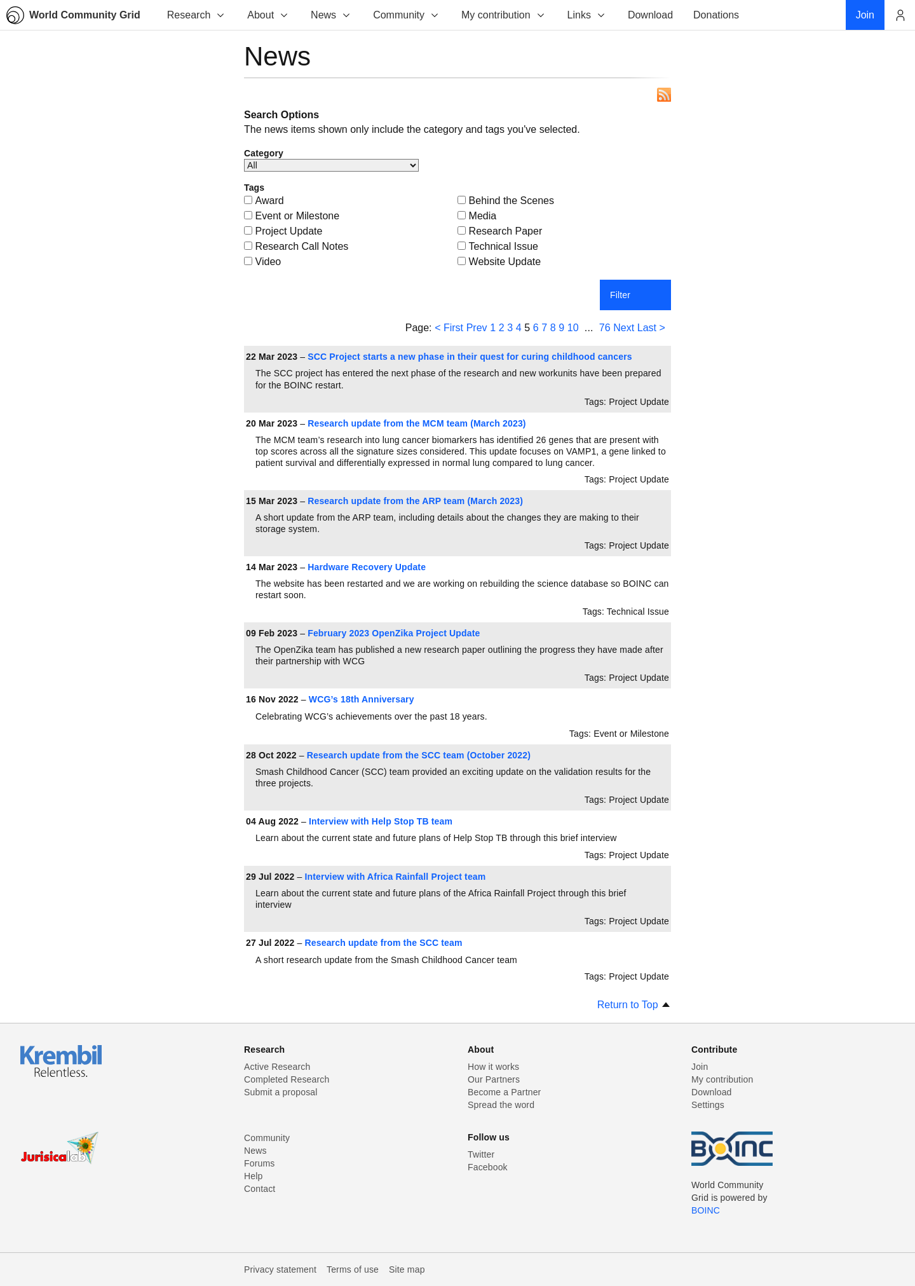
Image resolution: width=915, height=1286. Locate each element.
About (268, 15)
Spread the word (501, 1105)
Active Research (277, 1067)
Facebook (488, 1167)
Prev (476, 327)
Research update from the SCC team (384, 943)
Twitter (481, 1154)
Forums (259, 1163)
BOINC (705, 1210)
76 (605, 327)
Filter (620, 295)
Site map (407, 1269)
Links (586, 15)
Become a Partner (504, 1092)
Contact (259, 1189)
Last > (651, 327)
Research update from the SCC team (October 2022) (419, 755)
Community (406, 15)
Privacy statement (280, 1269)
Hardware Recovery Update (367, 567)
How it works (493, 1067)
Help (253, 1176)
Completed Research (286, 1079)
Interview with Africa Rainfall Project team (395, 877)
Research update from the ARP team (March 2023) (415, 501)
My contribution (503, 15)
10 (573, 327)
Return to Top (634, 1004)
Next (623, 327)
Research (196, 15)
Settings (707, 1105)
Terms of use (353, 1269)
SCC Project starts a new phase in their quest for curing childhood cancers (470, 357)
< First (449, 327)
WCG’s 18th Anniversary (361, 699)
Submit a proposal (281, 1092)
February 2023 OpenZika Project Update (394, 633)
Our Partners (494, 1079)
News (331, 15)
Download (711, 1092)
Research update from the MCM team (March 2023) (416, 423)
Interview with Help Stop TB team (380, 821)
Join (699, 1067)
